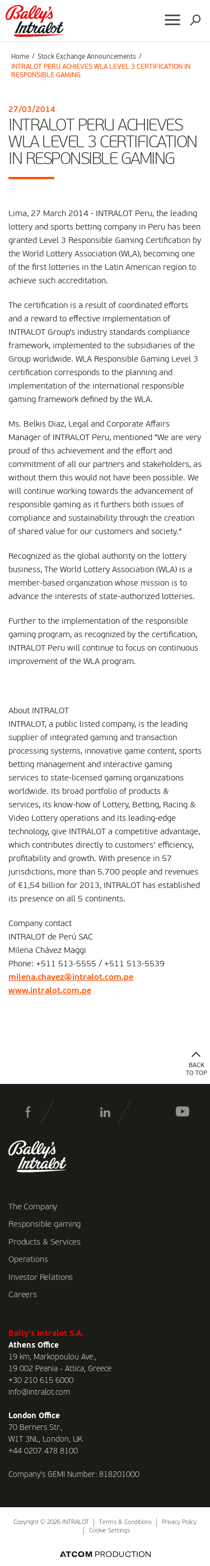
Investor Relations (40, 1278)
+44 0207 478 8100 (43, 1451)
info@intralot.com (39, 1392)
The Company (32, 1207)
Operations (28, 1260)
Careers (22, 1295)
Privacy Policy (179, 1523)
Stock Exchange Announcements (87, 57)
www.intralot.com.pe (49, 991)
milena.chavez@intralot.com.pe (70, 977)
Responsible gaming (44, 1224)
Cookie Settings (109, 1531)
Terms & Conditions (125, 1523)
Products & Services (44, 1242)
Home (20, 57)
